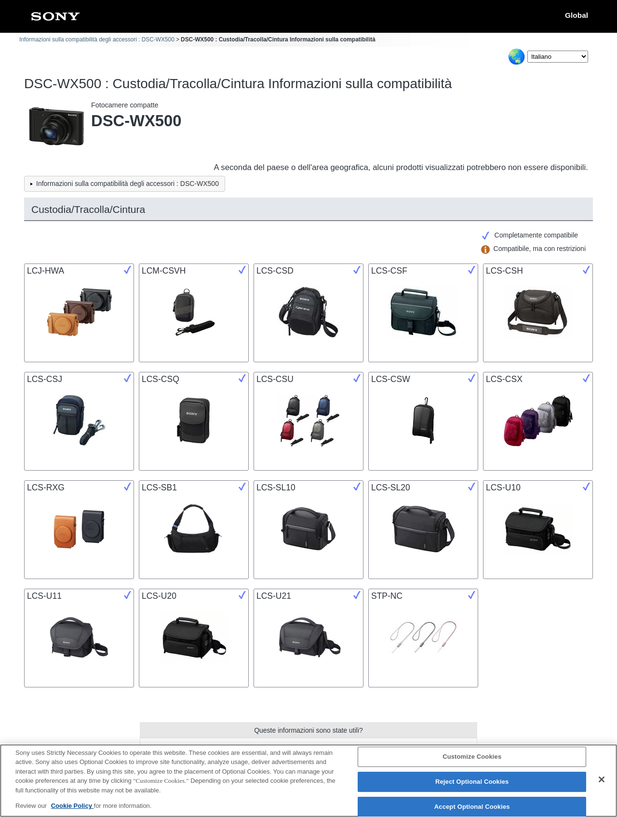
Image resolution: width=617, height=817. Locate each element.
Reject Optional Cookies (472, 786)
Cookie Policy (72, 810)
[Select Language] (557, 57)
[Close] (601, 784)
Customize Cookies (472, 761)
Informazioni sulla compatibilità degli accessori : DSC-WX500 (96, 39)
